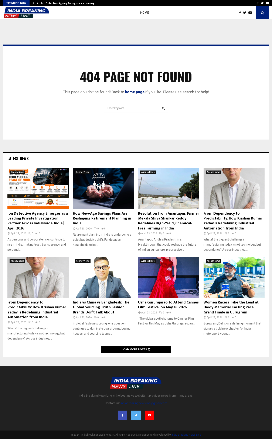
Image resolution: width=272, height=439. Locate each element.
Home (144, 12)
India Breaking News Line (186, 434)
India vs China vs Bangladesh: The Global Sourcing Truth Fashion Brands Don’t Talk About (101, 307)
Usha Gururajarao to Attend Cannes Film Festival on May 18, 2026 (168, 304)
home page (134, 92)
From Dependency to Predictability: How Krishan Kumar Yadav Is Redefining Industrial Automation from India (233, 221)
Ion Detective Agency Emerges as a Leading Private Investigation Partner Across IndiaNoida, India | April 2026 (37, 221)
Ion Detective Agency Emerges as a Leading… (68, 3)
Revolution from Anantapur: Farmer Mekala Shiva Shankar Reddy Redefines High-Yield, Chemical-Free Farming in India (168, 221)
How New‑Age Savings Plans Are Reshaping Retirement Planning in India (102, 218)
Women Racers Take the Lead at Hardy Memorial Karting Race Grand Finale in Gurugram (231, 307)
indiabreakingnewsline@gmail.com (143, 403)
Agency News (17, 172)
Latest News (17, 158)
